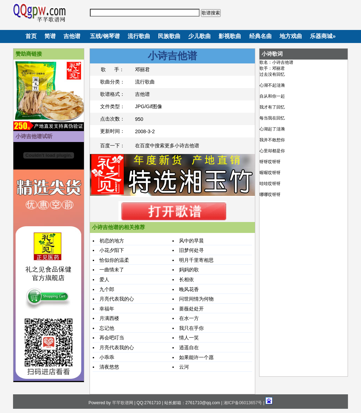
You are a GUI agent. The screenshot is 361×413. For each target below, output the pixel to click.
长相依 (186, 279)
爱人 (104, 279)
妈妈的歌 (189, 269)
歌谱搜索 (211, 13)
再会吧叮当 (111, 337)
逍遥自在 (189, 347)
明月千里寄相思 (196, 260)
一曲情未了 (111, 269)
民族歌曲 (169, 36)
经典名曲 (260, 36)
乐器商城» (323, 36)
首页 (31, 36)
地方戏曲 (291, 36)
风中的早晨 (191, 241)
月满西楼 (109, 318)
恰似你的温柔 (114, 260)
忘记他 (106, 328)
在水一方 (189, 318)
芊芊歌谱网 (122, 402)
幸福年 (106, 309)
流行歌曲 (139, 36)
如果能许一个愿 (196, 357)
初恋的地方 (111, 241)
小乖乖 (106, 357)
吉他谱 (71, 36)
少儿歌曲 (199, 36)
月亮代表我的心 (116, 299)
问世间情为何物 (196, 299)
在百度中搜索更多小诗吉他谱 (167, 145)
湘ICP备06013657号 (243, 402)
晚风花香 (189, 289)
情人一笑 (189, 337)
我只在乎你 (191, 328)
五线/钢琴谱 (105, 36)
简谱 (50, 36)
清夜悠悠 (109, 367)
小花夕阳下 (111, 250)
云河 (184, 367)
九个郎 (106, 289)
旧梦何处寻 (191, 250)
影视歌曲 (230, 36)
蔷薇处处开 (191, 309)
